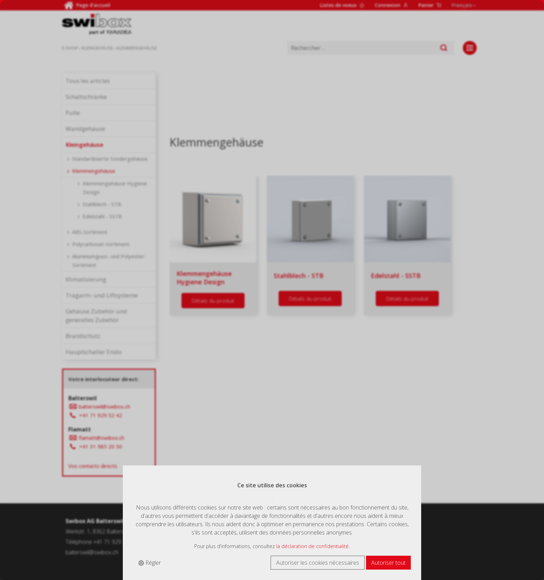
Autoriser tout (388, 562)
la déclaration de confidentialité (312, 546)
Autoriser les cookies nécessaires (317, 562)
